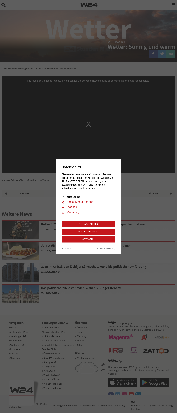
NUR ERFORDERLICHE (88, 232)
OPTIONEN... (88, 239)
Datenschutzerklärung (105, 249)
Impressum (67, 249)
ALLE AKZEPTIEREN (88, 224)
